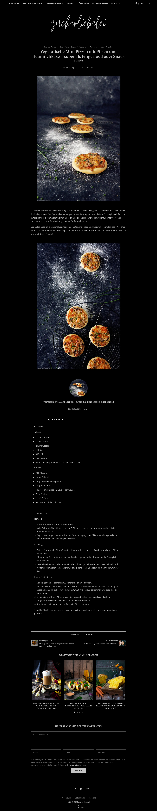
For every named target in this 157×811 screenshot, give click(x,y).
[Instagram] (139, 3)
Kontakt (115, 3)
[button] (35, 688)
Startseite (14, 3)
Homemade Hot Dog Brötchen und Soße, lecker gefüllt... (78, 705)
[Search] (149, 3)
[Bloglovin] (145, 3)
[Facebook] (136, 3)
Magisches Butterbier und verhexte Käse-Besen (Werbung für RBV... (46, 705)
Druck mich (88, 68)
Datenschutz (72, 765)
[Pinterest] (142, 3)
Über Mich (84, 3)
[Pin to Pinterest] (89, 635)
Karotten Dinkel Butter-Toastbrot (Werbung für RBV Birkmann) (110, 705)
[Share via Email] (91, 635)
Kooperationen (100, 3)
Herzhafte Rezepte (32, 3)
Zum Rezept (69, 68)
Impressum (66, 798)
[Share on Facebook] (86, 635)
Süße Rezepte (54, 3)
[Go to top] (78, 808)
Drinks (69, 3)
